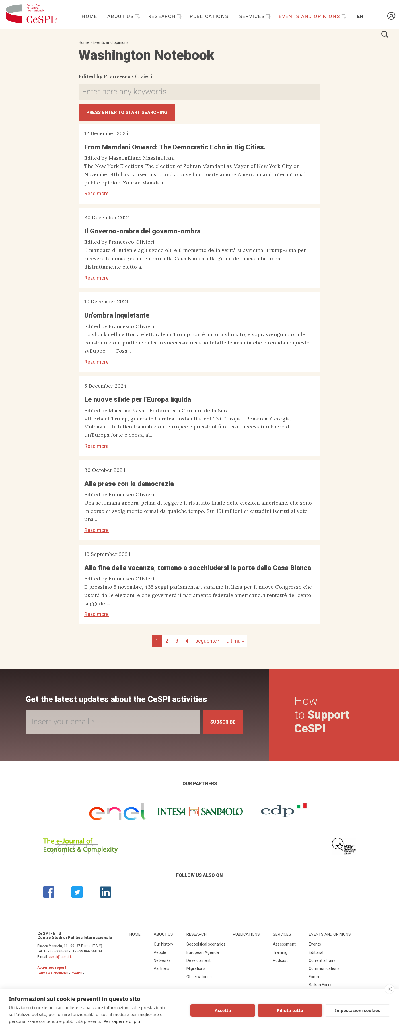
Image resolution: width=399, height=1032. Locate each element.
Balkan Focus (320, 988)
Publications (209, 16)
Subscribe (219, 725)
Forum (314, 980)
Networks (162, 964)
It (373, 16)
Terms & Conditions (52, 977)
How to (323, 718)
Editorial (316, 956)
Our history (163, 948)
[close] (389, 989)
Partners (161, 972)
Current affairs (322, 964)
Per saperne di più (122, 1021)
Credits (76, 977)
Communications (324, 972)
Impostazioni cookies (357, 1010)
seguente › (207, 644)
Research (162, 16)
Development (198, 964)
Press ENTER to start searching (136, 114)
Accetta (223, 1010)
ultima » (235, 644)
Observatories (199, 980)
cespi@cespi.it (60, 960)
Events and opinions (310, 16)
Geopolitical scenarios (205, 948)
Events (315, 948)
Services (252, 16)
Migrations (195, 972)
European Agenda (202, 956)
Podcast (280, 964)
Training (280, 956)
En (360, 16)
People (160, 956)
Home (89, 16)
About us (121, 16)
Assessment (284, 948)
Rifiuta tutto (290, 1010)
